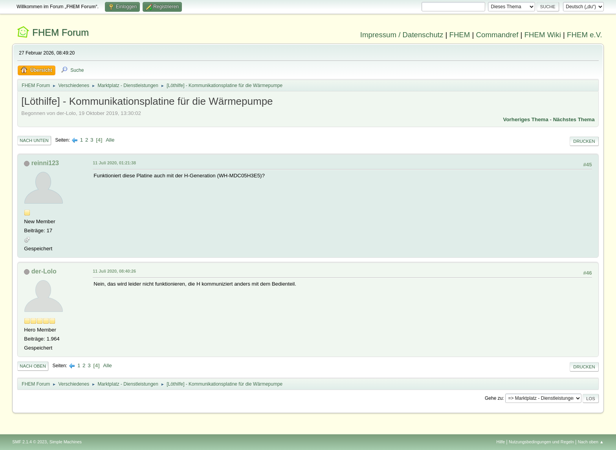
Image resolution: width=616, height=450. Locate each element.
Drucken (584, 141)
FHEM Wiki (542, 35)
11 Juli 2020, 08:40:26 (114, 271)
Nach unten (34, 140)
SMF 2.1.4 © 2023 (29, 441)
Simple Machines (66, 441)
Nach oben (33, 366)
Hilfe (501, 441)
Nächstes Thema (574, 119)
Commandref (497, 35)
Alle (110, 140)
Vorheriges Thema (525, 119)
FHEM (459, 35)
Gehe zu (493, 398)
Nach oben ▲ (591, 441)
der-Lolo (44, 271)
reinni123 (45, 163)
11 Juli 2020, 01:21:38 (114, 162)
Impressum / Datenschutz (402, 35)
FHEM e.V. (584, 35)
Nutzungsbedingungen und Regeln (541, 441)
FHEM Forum (60, 32)
